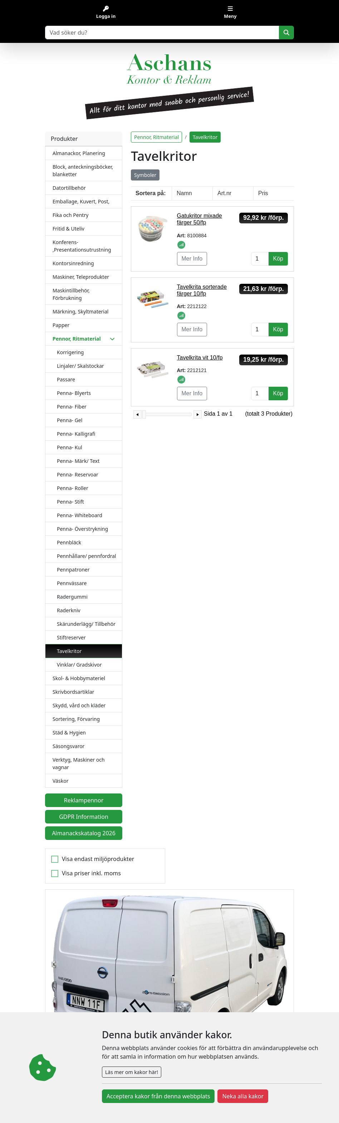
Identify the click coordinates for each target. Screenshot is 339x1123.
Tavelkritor (69, 651)
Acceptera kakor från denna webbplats (158, 1096)
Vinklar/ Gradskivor (79, 664)
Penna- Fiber (72, 406)
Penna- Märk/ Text (78, 460)
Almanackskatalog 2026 (84, 833)
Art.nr (224, 193)
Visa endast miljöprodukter (98, 859)
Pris (263, 193)
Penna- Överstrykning (82, 528)
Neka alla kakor (243, 1096)
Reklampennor (84, 800)
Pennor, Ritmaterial (156, 137)
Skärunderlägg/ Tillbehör (86, 623)
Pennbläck (69, 542)
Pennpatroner (73, 569)
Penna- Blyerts (74, 393)
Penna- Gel (69, 420)
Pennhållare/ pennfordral (86, 556)
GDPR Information (83, 817)
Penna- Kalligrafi (76, 433)
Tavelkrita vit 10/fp (200, 358)
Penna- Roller (72, 488)
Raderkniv (68, 610)
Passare (66, 379)
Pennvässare (72, 583)
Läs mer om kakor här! (131, 1072)
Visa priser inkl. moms (91, 873)
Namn (184, 193)
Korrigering (70, 352)
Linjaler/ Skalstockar (80, 365)
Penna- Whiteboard (79, 515)
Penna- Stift (70, 501)
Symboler (145, 175)
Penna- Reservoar (77, 474)
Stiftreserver (71, 637)
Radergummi (72, 596)
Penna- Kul (69, 447)
